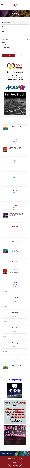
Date (3, 42)
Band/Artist (5, 31)
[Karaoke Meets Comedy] (15, 149)
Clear (21, 55)
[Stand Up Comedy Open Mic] (15, 215)
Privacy (15, 462)
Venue (4, 37)
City (3, 26)
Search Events (6, 47)
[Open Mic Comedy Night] (15, 129)
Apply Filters (8, 55)
